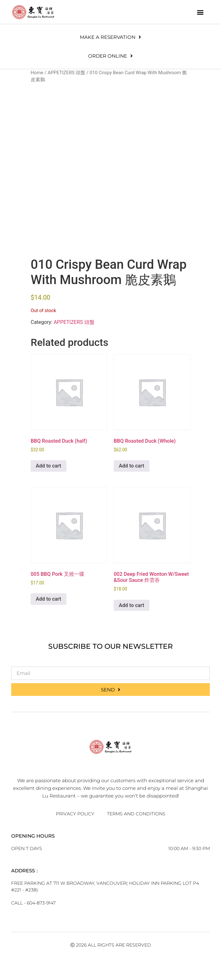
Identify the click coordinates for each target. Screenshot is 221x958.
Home (37, 72)
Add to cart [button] (48, 466)
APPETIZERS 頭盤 (66, 72)
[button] (200, 12)
